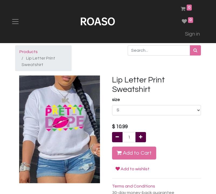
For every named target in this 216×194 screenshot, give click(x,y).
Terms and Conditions (133, 186)
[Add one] (140, 137)
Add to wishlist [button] (132, 169)
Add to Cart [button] (134, 153)
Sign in (192, 34)
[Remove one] (117, 137)
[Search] (195, 50)
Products (28, 52)
